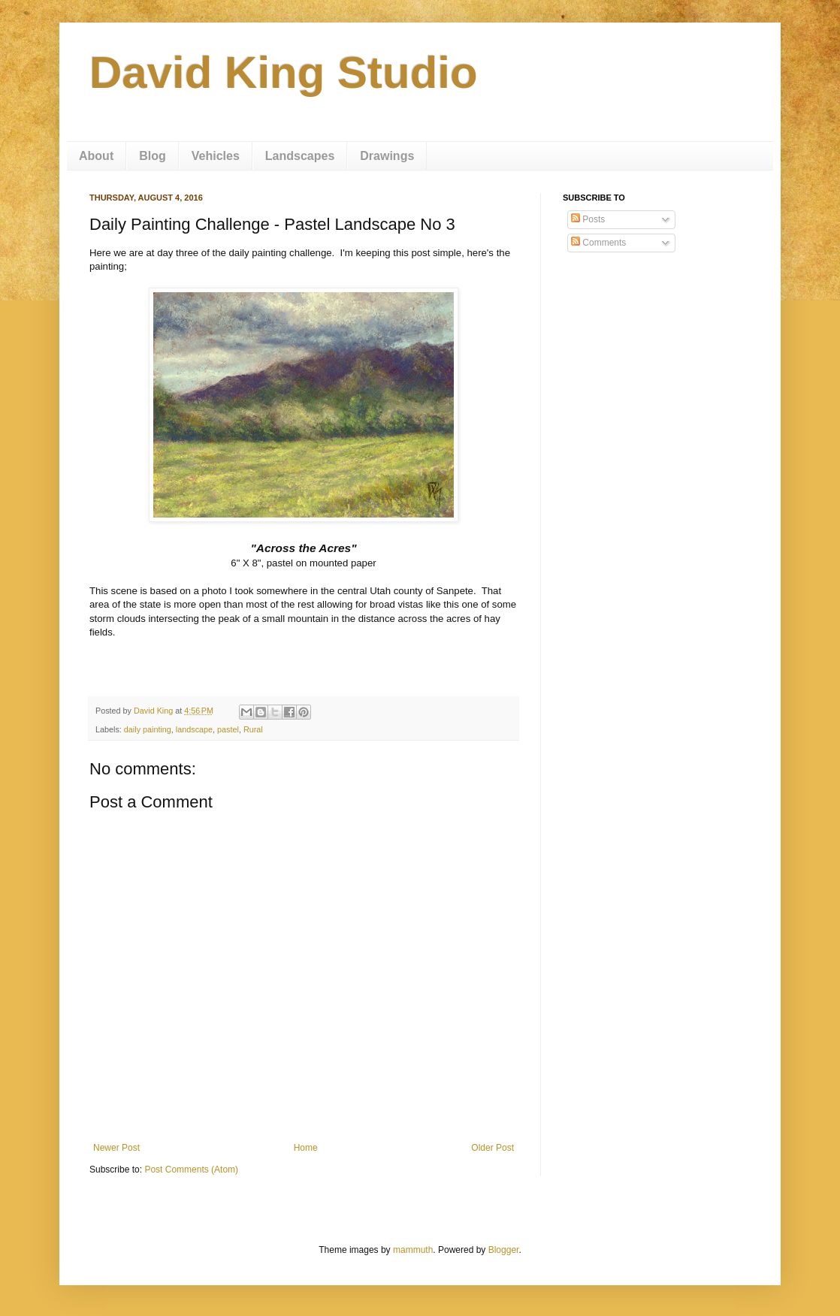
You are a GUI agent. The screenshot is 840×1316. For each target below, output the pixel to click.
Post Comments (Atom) (191, 1169)
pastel (228, 729)
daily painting (147, 729)
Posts (588, 219)
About (96, 155)
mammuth (413, 1250)
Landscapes (299, 155)
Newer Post (116, 1147)
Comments (598, 242)
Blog (152, 155)
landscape (194, 729)
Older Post (492, 1147)
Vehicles (216, 155)
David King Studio (283, 72)
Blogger (503, 1250)
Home (306, 1147)
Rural (253, 729)
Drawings (387, 155)
